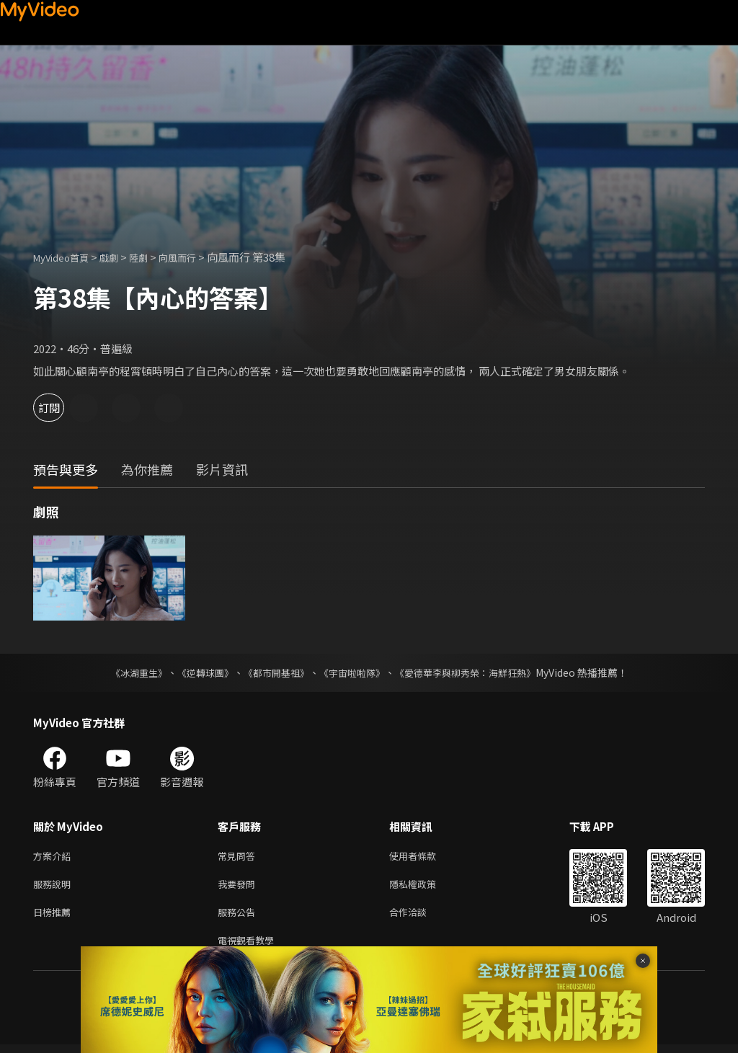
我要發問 (239, 886)
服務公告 (239, 917)
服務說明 (54, 886)
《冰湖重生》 (126, 672)
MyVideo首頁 (66, 257)
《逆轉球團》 (196, 672)
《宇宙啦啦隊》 (353, 672)
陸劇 (153, 257)
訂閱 (62, 407)
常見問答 (239, 856)
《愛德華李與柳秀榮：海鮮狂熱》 (474, 672)
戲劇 (120, 257)
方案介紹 (54, 856)
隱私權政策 (425, 886)
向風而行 (196, 257)
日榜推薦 (54, 917)
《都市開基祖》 (272, 672)
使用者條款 (425, 856)
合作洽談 (419, 917)
